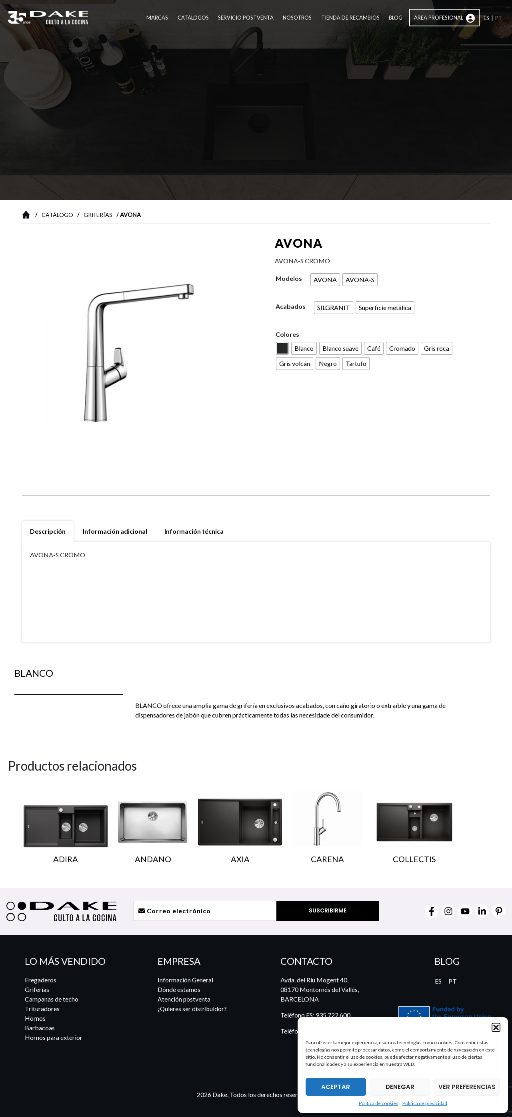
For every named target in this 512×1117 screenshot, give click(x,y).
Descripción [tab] (48, 531)
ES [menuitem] (438, 981)
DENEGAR (400, 1087)
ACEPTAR (335, 1087)
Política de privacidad (424, 1103)
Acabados (291, 306)
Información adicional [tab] (115, 531)
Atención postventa (183, 999)
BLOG (447, 961)
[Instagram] (448, 911)
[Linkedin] (482, 911)
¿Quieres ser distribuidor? (192, 1008)
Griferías (98, 214)
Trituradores (42, 1008)
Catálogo (57, 214)
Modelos (289, 278)
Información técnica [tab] (194, 531)
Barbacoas (40, 1028)
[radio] (325, 280)
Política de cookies (378, 1103)
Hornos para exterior (53, 1037)
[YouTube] (465, 911)
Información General (185, 980)
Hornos (35, 1018)
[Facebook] (431, 911)
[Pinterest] (499, 911)
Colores (287, 334)
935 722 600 (333, 1015)
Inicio (28, 214)
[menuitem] (486, 19)
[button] (496, 1027)
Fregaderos (40, 980)
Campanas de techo (51, 999)
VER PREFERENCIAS (467, 1087)
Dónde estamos (178, 989)
